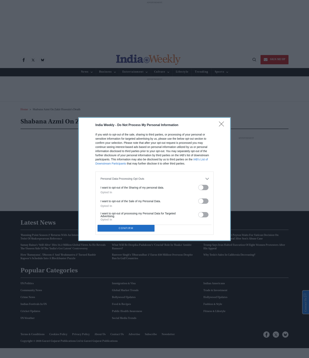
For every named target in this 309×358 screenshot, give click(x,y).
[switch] (203, 187)
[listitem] (154, 179)
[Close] (222, 125)
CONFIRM (126, 227)
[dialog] (154, 178)
